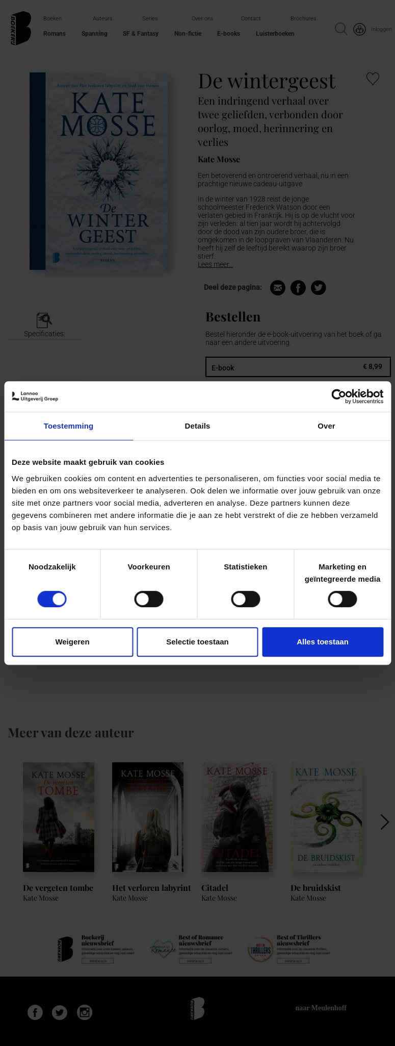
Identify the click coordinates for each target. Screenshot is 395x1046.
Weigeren (72, 641)
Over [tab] (326, 425)
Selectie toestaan (197, 641)
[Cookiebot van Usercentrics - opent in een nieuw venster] (338, 396)
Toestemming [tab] (69, 425)
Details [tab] (197, 425)
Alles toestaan (323, 641)
